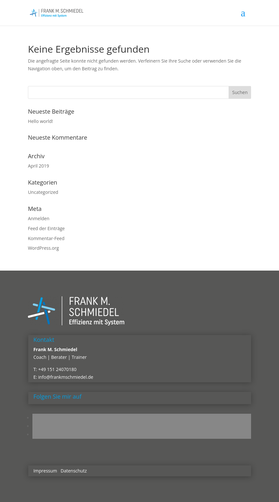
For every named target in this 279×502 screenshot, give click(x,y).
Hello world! (40, 121)
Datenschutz (74, 471)
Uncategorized (43, 192)
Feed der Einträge (46, 228)
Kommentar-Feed (46, 238)
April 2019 (38, 166)
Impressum (45, 471)
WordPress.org (43, 248)
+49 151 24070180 (57, 369)
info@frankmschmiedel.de (65, 377)
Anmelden (38, 218)
